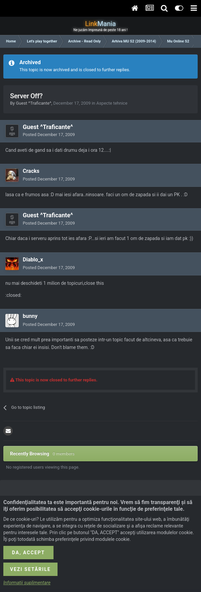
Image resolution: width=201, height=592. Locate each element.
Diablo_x (33, 259)
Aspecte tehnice (111, 103)
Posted (49, 134)
